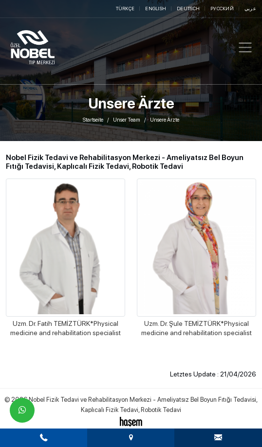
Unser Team (126, 120)
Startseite (93, 120)
